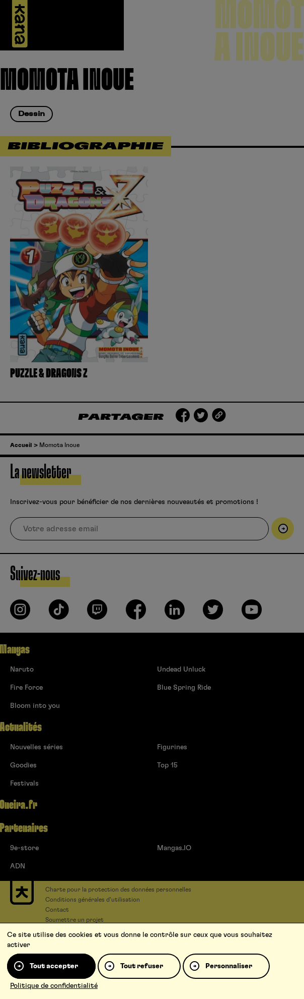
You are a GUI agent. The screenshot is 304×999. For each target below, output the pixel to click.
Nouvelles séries (36, 747)
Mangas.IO (174, 848)
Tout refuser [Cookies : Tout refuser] (141, 966)
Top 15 (167, 765)
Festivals (24, 783)
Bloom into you (35, 705)
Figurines (172, 747)
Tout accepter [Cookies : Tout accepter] (54, 966)
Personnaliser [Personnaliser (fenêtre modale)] (228, 966)
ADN (17, 866)
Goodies (23, 765)
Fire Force (26, 687)
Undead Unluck (181, 669)
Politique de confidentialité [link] (54, 985)
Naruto (22, 669)
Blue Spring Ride (184, 687)
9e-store (24, 848)
